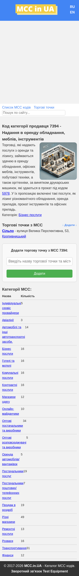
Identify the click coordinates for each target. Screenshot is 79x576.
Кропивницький (14, 236)
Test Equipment (55, 571)
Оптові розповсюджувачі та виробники (14, 442)
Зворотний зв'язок (26, 571)
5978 (6, 193)
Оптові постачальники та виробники (12, 425)
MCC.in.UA (33, 566)
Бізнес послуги (30, 215)
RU (72, 7)
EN (72, 12)
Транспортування (14, 548)
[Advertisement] (39, 62)
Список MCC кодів (16, 107)
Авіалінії (8, 320)
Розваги (7, 541)
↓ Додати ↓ (69, 225)
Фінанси (7, 555)
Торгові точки (44, 107)
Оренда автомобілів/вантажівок (10, 459)
